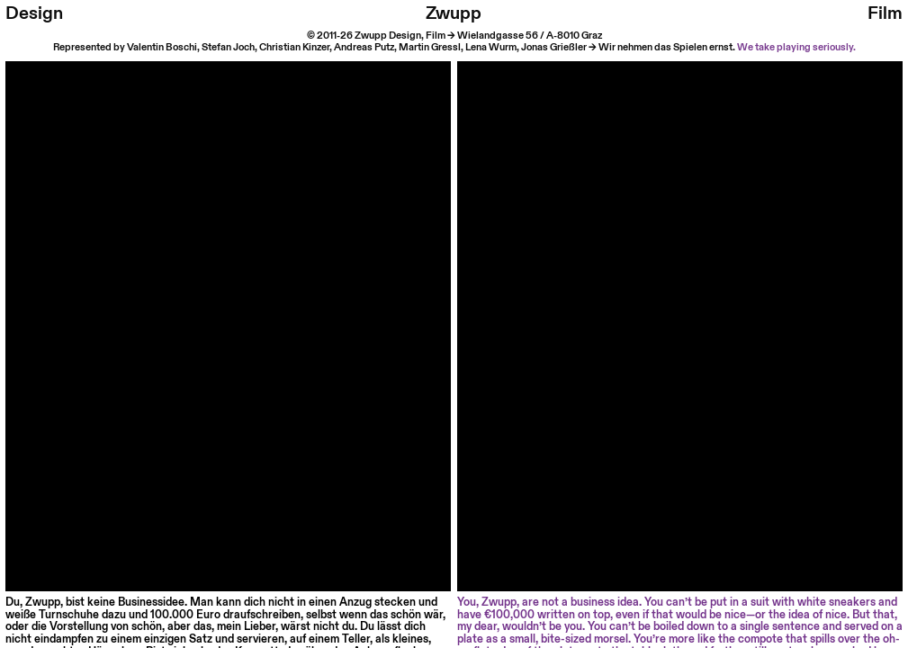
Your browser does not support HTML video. (228, 284)
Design (34, 13)
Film (885, 13)
